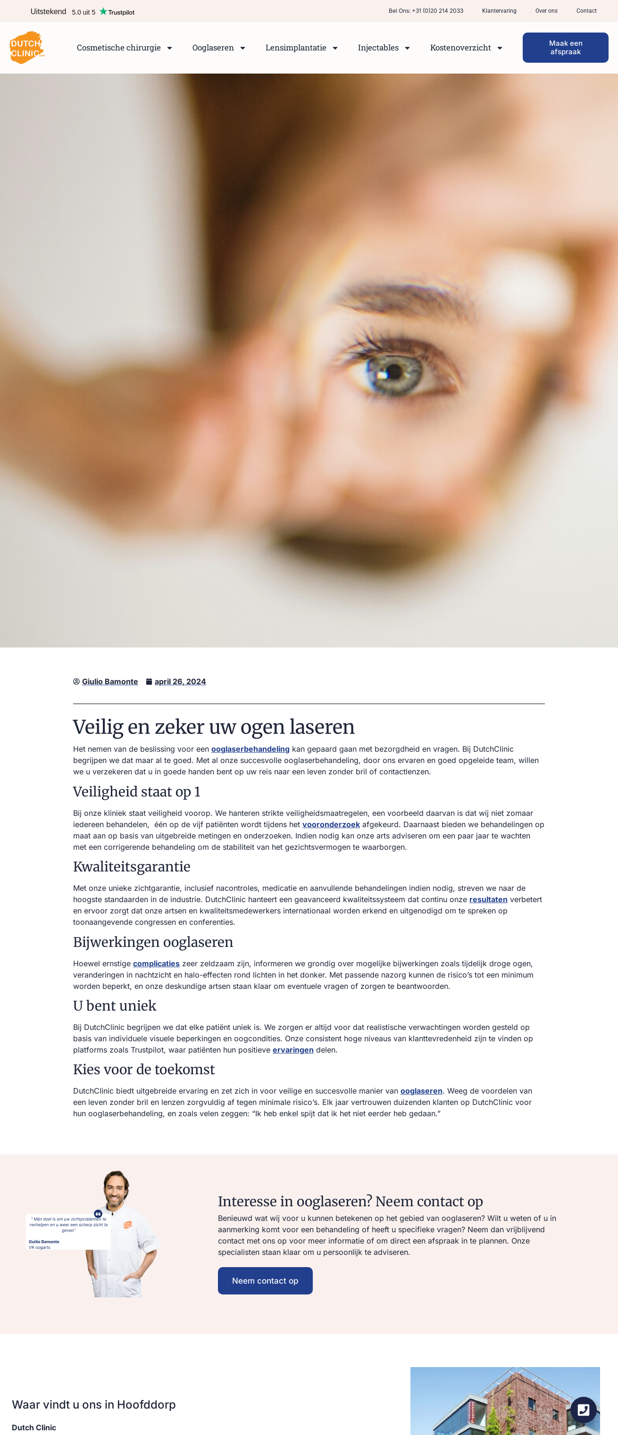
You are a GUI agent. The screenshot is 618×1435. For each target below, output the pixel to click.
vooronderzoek (331, 824)
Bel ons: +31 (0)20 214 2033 (426, 10)
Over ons (546, 11)
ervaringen (293, 1049)
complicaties (156, 963)
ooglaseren (422, 1090)
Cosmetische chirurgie (125, 48)
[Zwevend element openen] (583, 1410)
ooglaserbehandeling (250, 749)
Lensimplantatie (302, 48)
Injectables (384, 48)
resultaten (488, 899)
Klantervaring (499, 11)
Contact (586, 11)
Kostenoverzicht (467, 48)
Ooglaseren (219, 48)
